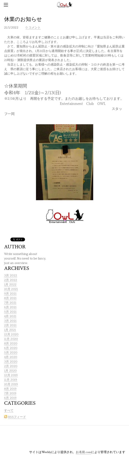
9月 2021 (10, 293)
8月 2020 (10, 343)
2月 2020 (10, 366)
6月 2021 (10, 307)
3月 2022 (10, 275)
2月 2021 (10, 325)
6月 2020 (10, 348)
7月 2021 (10, 302)
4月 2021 (10, 316)
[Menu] (6, 4)
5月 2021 (10, 311)
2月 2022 (10, 280)
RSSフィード (17, 417)
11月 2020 (11, 339)
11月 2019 (10, 379)
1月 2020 (10, 370)
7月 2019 (10, 393)
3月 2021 (10, 321)
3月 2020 (10, 361)
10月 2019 (11, 384)
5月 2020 (10, 352)
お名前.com (83, 452)
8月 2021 (10, 298)
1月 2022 (10, 284)
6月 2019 (10, 398)
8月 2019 (10, 389)
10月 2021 (11, 289)
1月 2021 (10, 330)
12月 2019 (11, 375)
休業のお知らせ (23, 19)
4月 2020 (10, 357)
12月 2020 (11, 334)
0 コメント (33, 27)
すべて (8, 410)
